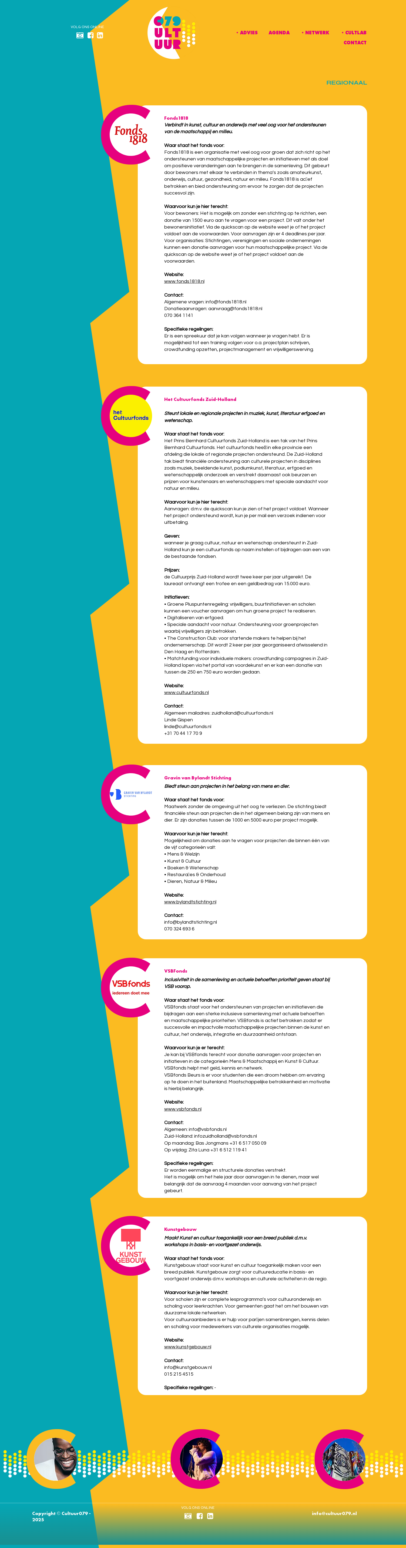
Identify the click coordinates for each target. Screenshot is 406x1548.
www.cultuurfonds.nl (186, 692)
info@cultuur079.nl (334, 1513)
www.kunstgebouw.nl (187, 1346)
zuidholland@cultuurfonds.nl (242, 713)
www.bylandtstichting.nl (190, 901)
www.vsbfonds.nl (183, 1109)
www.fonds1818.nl (184, 281)
